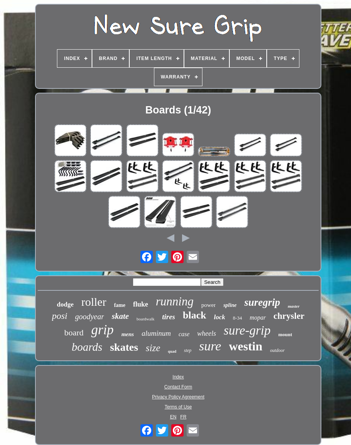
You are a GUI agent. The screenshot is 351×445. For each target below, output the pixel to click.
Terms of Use (178, 407)
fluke (140, 304)
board (74, 332)
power (208, 305)
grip (102, 329)
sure (210, 346)
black (194, 315)
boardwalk (145, 319)
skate (120, 316)
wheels (206, 333)
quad (172, 351)
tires (168, 317)
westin (245, 346)
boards (87, 347)
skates (124, 347)
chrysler (289, 316)
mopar (258, 317)
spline (229, 305)
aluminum (156, 333)
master (294, 306)
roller (93, 301)
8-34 (237, 318)
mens (127, 334)
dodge (65, 304)
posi (59, 316)
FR (183, 417)
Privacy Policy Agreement (178, 397)
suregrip (262, 302)
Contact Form (178, 387)
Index (178, 377)
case (184, 334)
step (187, 350)
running (175, 301)
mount (285, 334)
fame (119, 305)
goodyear (89, 316)
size (153, 348)
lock (219, 317)
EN (173, 417)
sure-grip (247, 330)
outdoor (277, 350)
